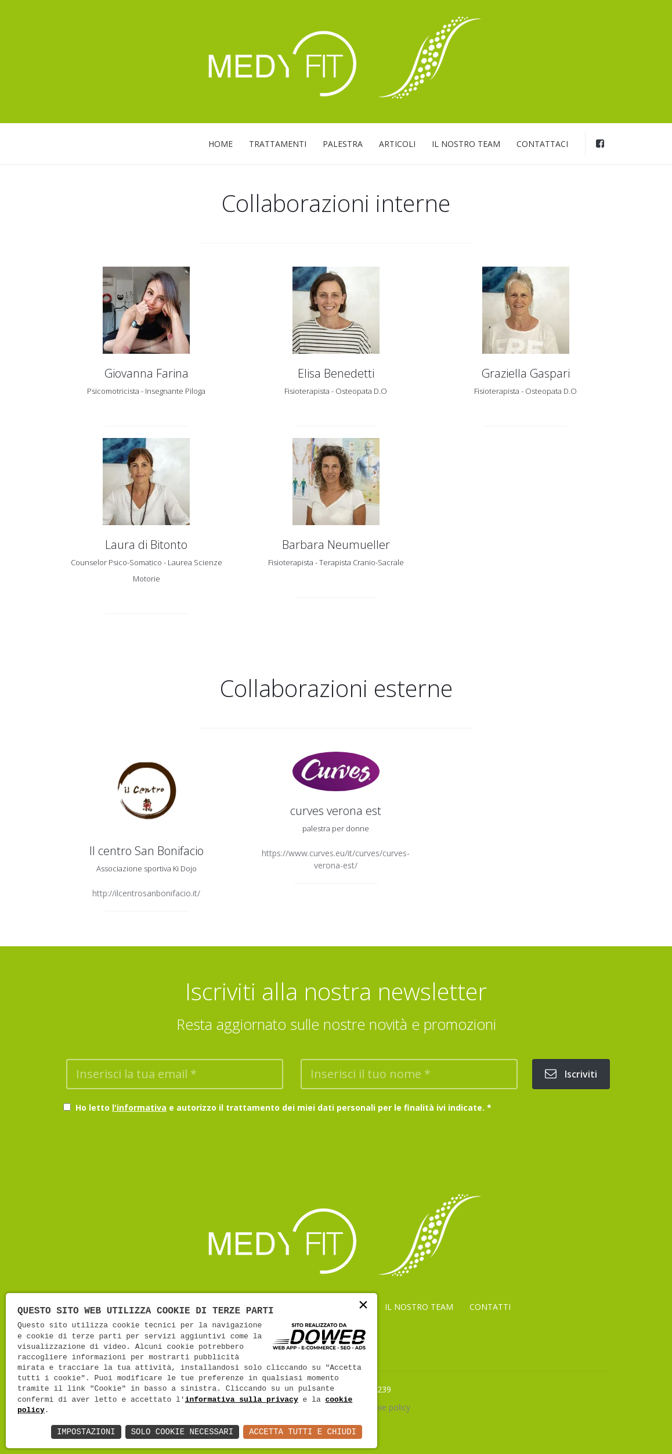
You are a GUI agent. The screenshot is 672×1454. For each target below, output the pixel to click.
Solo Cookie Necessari (182, 1431)
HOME (220, 143)
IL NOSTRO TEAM (466, 143)
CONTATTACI (542, 143)
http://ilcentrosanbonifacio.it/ (146, 893)
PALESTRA (343, 143)
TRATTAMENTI (277, 143)
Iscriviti (571, 1074)
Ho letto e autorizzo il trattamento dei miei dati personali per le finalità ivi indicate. (281, 1107)
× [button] (363, 1306)
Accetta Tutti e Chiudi (302, 1431)
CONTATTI (490, 1306)
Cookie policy (385, 1407)
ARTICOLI (397, 143)
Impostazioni (86, 1431)
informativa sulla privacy (241, 1400)
